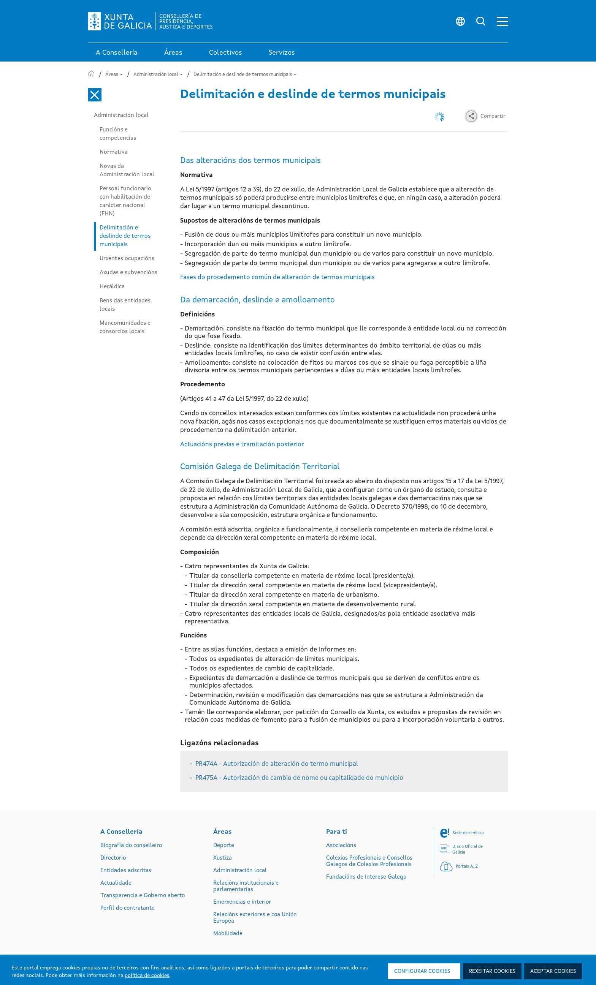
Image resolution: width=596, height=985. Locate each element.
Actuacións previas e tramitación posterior (242, 444)
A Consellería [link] (117, 52)
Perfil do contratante (127, 908)
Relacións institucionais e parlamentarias (246, 887)
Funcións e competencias (118, 134)
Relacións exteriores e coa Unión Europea (255, 918)
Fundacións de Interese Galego (366, 877)
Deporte (223, 846)
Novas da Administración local (127, 170)
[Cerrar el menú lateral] (94, 94)
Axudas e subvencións (128, 273)
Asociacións (341, 846)
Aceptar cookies (553, 971)
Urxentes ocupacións (127, 259)
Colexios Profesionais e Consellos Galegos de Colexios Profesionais (369, 861)
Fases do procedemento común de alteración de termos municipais (277, 277)
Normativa (114, 152)
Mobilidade (228, 934)
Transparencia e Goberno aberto (142, 896)
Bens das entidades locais (125, 305)
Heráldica (112, 287)
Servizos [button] (282, 52)
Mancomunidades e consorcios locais (125, 327)
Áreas (113, 74)
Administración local (157, 74)
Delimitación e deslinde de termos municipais (244, 74)
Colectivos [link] (225, 52)
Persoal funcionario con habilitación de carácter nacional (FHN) (125, 201)
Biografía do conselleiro (131, 846)
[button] (502, 21)
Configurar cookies (422, 971)
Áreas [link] (173, 52)
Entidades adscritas (125, 871)
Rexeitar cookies (492, 971)
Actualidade (116, 883)
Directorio (113, 858)
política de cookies (147, 975)
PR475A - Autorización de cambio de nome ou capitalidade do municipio (299, 778)
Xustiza (222, 858)
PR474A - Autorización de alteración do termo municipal (276, 764)
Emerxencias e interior (242, 902)
